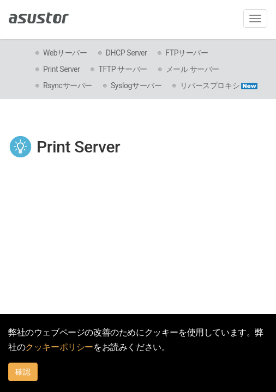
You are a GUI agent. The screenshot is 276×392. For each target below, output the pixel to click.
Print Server (61, 69)
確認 (23, 371)
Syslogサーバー (136, 85)
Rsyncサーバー (67, 85)
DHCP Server (126, 52)
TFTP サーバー (122, 69)
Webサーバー (65, 52)
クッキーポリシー (59, 347)
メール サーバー (192, 69)
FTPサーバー (186, 52)
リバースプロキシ (218, 85)
